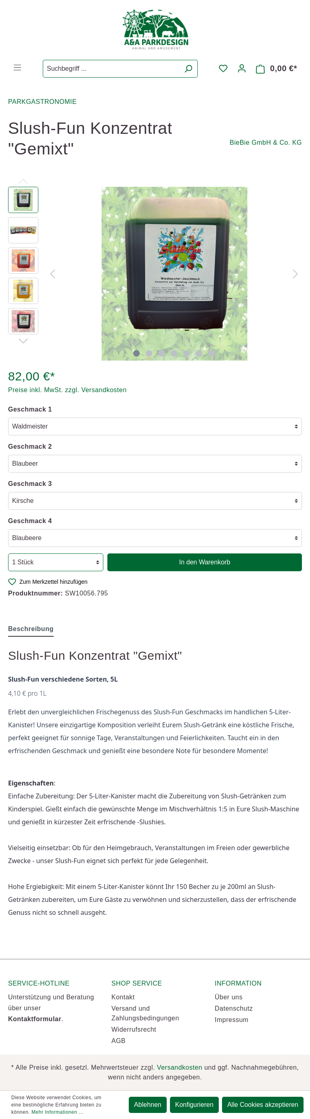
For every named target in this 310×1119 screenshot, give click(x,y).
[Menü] (17, 67)
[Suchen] (188, 69)
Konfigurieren (194, 1104)
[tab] (31, 629)
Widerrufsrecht (133, 1029)
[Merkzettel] (223, 68)
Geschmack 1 (30, 409)
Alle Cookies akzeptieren (262, 1104)
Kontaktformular (34, 1019)
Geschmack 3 (30, 483)
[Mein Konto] (241, 68)
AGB (118, 1040)
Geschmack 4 (30, 520)
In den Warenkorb (204, 562)
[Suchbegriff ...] (111, 69)
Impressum (232, 1019)
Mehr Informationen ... (57, 1112)
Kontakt (123, 997)
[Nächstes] (295, 273)
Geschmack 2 (30, 446)
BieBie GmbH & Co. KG (266, 142)
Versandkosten (179, 1067)
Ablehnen (147, 1104)
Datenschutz (234, 1008)
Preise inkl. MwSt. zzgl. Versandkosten (67, 389)
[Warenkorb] (276, 69)
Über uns (229, 997)
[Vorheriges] (52, 273)
